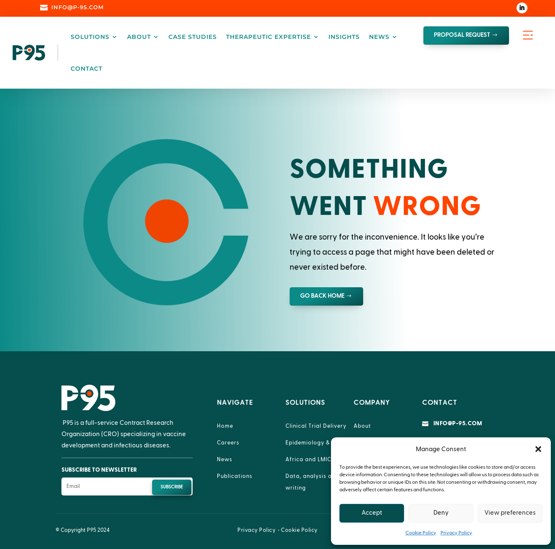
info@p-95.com (457, 423)
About (139, 37)
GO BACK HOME (322, 296)
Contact (86, 68)
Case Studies (192, 37)
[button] (538, 449)
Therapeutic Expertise (268, 37)
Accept (372, 513)
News (379, 37)
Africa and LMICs (309, 459)
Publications (234, 476)
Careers (228, 442)
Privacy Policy (456, 532)
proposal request (462, 35)
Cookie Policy (420, 532)
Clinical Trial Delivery (315, 426)
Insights (344, 37)
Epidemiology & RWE (315, 442)
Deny (440, 513)
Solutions (90, 37)
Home (225, 426)
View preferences (510, 513)
